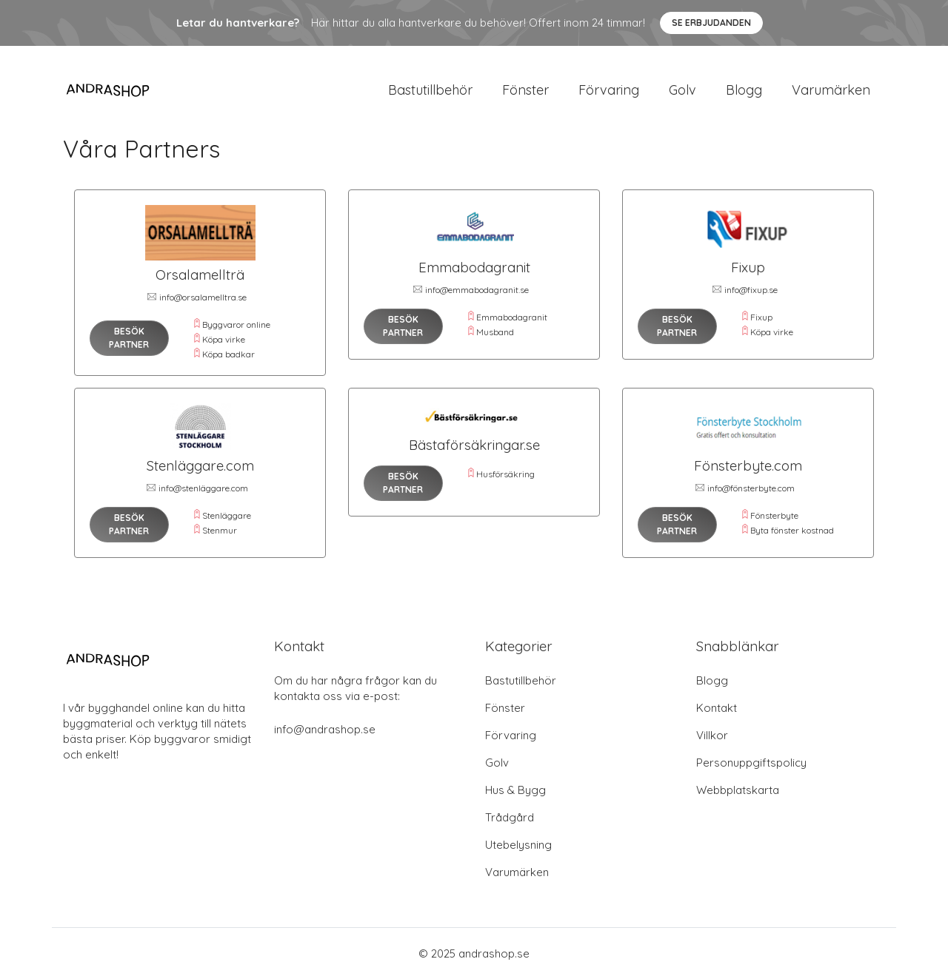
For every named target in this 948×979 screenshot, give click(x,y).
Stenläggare (226, 515)
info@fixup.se (751, 289)
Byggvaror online (236, 324)
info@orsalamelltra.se (203, 297)
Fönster (525, 89)
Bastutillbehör (430, 89)
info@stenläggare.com (203, 488)
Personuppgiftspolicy (751, 763)
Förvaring (608, 89)
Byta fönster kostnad (792, 530)
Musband (495, 331)
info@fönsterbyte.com (751, 488)
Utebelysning (518, 845)
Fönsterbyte (774, 515)
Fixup (761, 317)
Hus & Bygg (515, 790)
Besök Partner (129, 338)
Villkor (712, 735)
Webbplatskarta (737, 790)
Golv (682, 89)
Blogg (744, 89)
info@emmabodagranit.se (477, 289)
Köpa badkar (228, 354)
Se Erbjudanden (711, 22)
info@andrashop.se (324, 729)
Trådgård (509, 817)
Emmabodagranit (511, 317)
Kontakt (716, 708)
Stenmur (219, 530)
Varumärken (831, 89)
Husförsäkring (505, 474)
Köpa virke (223, 339)
